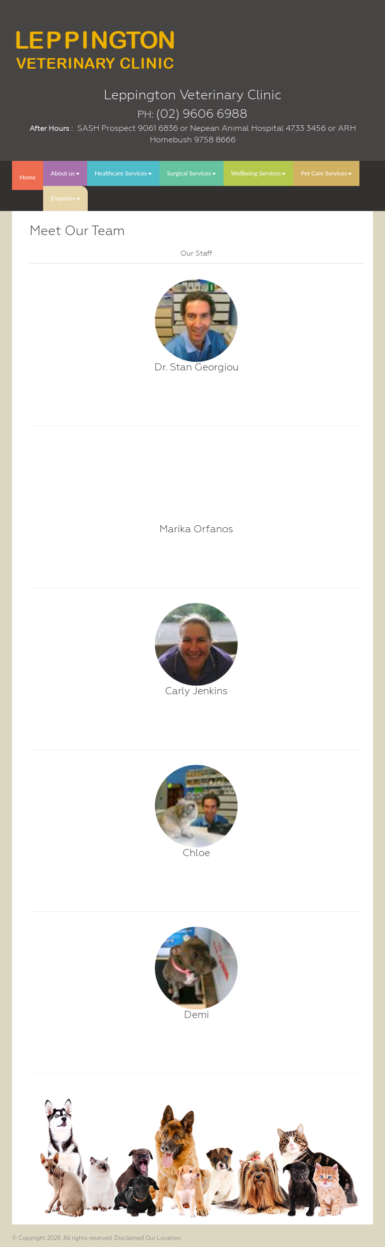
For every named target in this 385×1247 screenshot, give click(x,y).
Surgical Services (191, 173)
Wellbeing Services (258, 173)
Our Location (163, 1238)
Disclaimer (128, 1238)
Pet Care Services (326, 173)
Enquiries (65, 198)
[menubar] (192, 186)
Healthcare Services (123, 173)
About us (65, 173)
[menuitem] (27, 175)
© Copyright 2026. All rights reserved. (62, 1238)
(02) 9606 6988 (202, 114)
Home (28, 177)
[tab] (196, 253)
